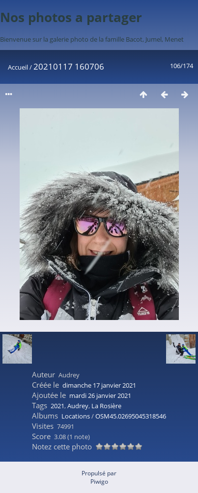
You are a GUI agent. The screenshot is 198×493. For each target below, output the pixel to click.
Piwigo (99, 481)
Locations (75, 416)
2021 (57, 405)
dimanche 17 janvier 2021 (99, 385)
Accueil (18, 67)
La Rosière (106, 405)
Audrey (77, 405)
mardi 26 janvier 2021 (100, 395)
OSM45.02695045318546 (130, 416)
